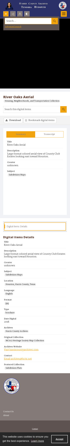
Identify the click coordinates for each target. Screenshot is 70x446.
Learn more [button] (37, 441)
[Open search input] (5, 13)
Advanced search (13, 26)
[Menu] (64, 14)
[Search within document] (63, 109)
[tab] (21, 134)
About (6, 415)
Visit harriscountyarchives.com (21, 350)
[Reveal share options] (12, 13)
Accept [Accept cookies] (59, 439)
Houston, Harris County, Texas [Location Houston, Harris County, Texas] (20, 284)
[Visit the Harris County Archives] (11, 386)
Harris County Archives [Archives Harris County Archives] (17, 331)
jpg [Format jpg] (7, 303)
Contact (35, 429)
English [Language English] (9, 293)
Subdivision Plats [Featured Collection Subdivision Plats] (14, 368)
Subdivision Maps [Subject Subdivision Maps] (17, 175)
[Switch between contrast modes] (26, 13)
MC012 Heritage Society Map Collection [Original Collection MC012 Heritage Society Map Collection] (25, 340)
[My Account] (19, 13)
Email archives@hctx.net (18, 359)
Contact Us (8, 411)
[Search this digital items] (31, 109)
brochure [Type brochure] (10, 312)
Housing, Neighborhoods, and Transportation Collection (32, 101)
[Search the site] (28, 21)
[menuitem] (35, 429)
